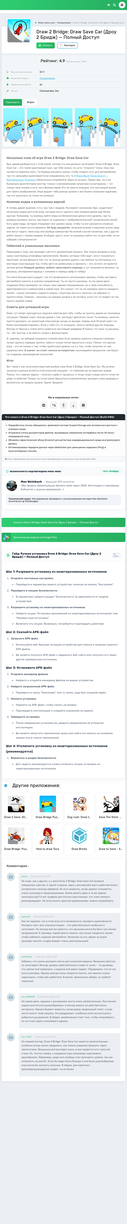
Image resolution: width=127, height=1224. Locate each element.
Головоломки (47, 78)
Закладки (67, 45)
